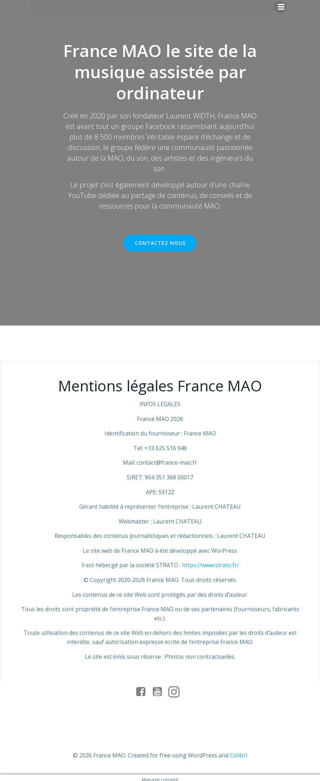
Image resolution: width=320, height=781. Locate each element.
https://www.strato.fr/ (210, 565)
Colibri (238, 751)
